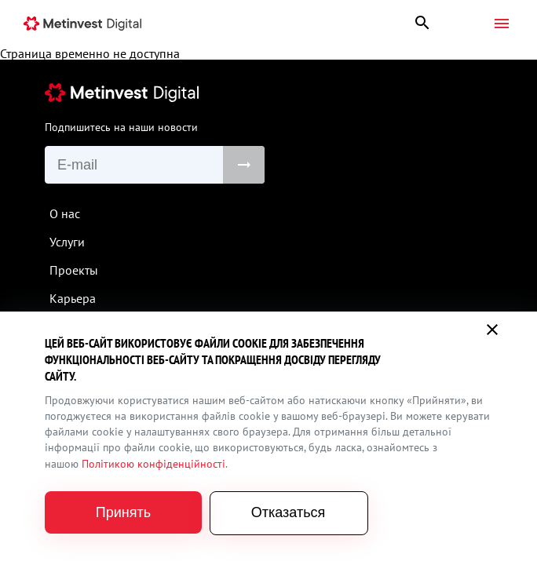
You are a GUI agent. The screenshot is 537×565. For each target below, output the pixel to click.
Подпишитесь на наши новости (121, 127)
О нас (64, 213)
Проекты (73, 270)
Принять (123, 512)
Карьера (72, 298)
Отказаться (288, 512)
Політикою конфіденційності (153, 464)
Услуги (67, 242)
